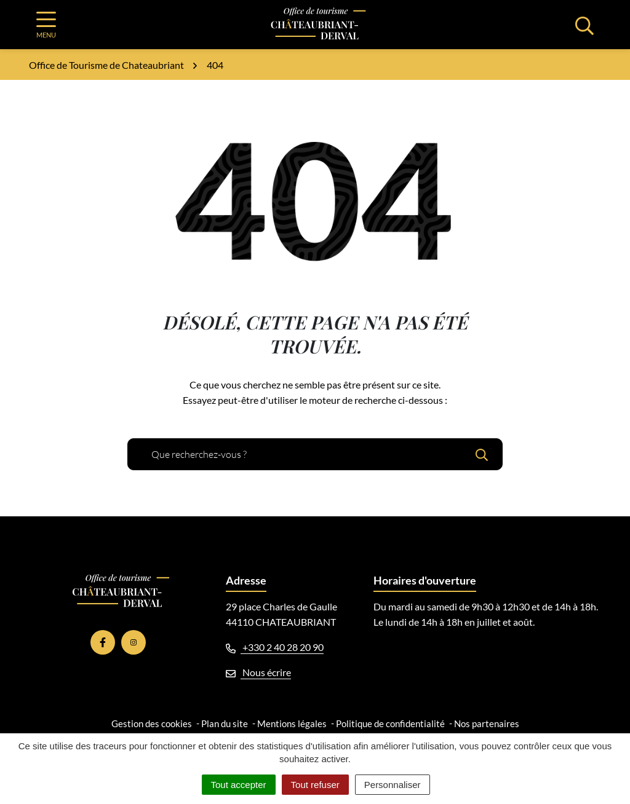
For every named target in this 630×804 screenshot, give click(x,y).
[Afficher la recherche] (584, 24)
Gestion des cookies (151, 723)
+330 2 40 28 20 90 (275, 647)
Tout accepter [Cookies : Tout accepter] (238, 784)
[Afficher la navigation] (46, 25)
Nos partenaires (486, 723)
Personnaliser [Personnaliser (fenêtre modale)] (392, 784)
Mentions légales (292, 723)
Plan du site (224, 723)
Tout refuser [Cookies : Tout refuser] (315, 784)
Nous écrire (258, 672)
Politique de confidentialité (390, 723)
